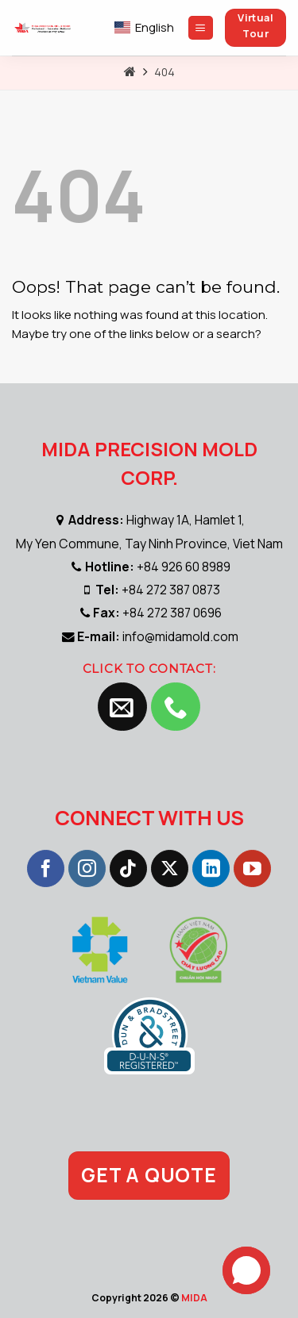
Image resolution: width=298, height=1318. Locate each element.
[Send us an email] (122, 707)
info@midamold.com (180, 636)
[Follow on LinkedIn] (211, 869)
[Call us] (175, 707)
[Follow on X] (169, 869)
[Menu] (200, 28)
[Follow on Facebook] (45, 869)
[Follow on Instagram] (87, 869)
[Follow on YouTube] (252, 869)
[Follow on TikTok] (128, 869)
